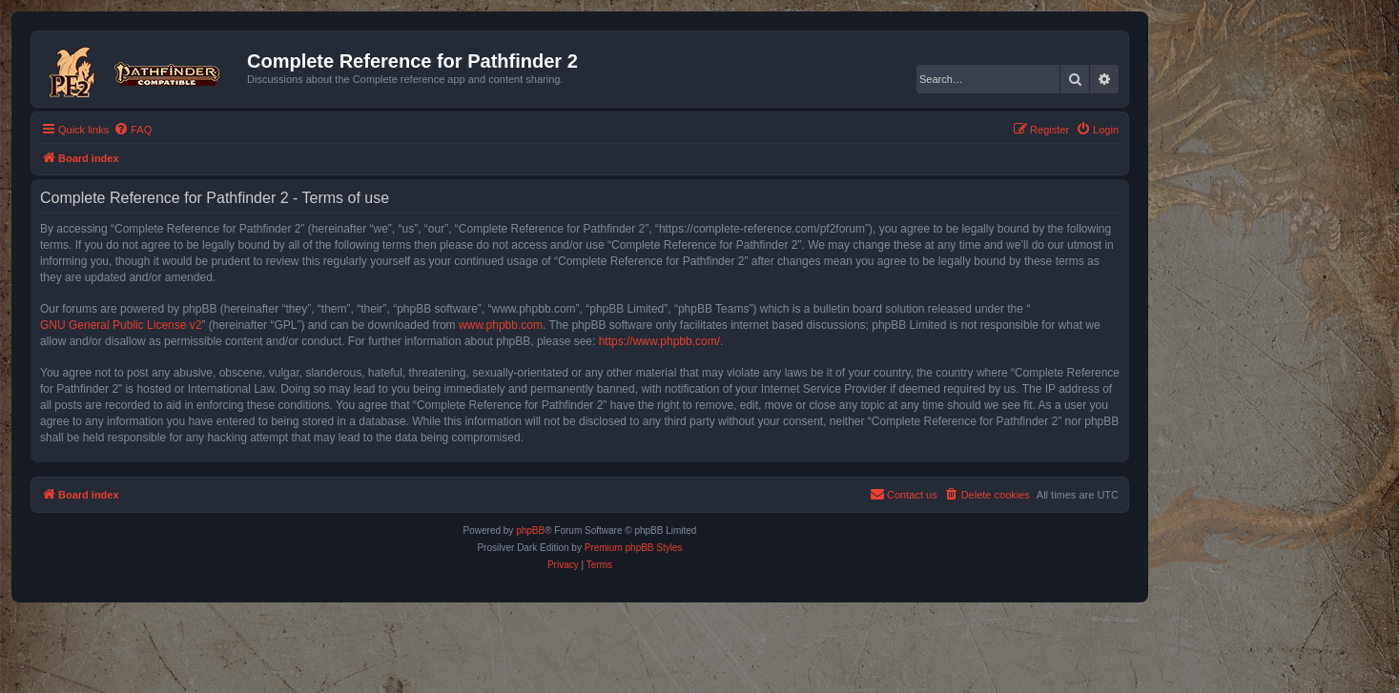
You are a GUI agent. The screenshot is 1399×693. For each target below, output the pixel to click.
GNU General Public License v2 (120, 325)
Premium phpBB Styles (634, 547)
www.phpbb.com (501, 325)
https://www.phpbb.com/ (659, 341)
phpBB (530, 530)
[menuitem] (132, 129)
